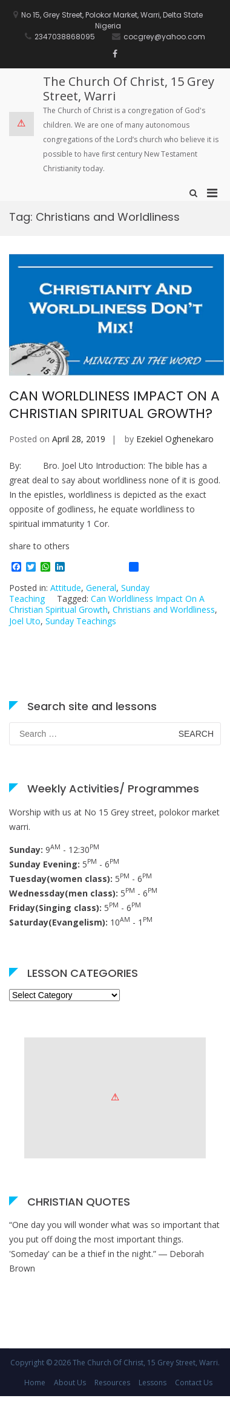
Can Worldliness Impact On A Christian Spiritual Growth (107, 604)
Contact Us (193, 1382)
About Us (70, 1382)
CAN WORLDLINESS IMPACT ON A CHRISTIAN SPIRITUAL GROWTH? (114, 405)
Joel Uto (25, 621)
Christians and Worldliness (164, 609)
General (101, 587)
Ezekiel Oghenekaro (175, 439)
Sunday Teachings (80, 621)
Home (34, 1382)
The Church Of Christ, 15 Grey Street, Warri (128, 88)
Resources (112, 1382)
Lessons (152, 1382)
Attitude (65, 587)
